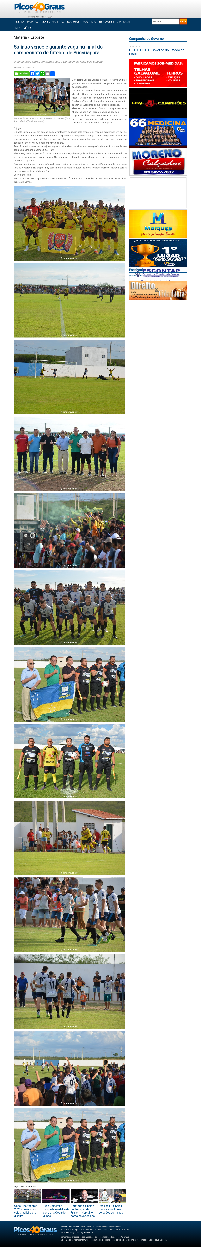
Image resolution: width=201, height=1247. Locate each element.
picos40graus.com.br (70, 1227)
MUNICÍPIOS (49, 21)
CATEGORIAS (70, 21)
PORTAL (32, 21)
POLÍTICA (89, 21)
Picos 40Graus (135, 275)
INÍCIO (19, 21)
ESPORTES (106, 21)
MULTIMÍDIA (23, 28)
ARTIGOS (123, 21)
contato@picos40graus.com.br (79, 1232)
